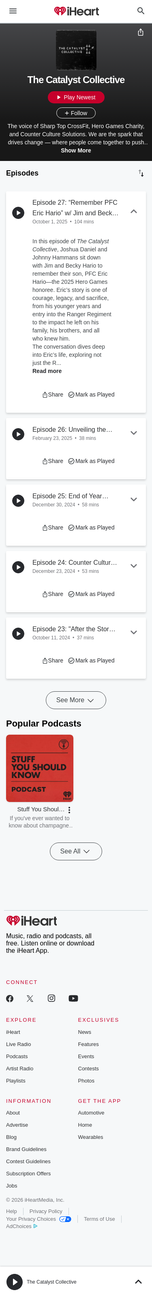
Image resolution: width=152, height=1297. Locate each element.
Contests (88, 1068)
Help (11, 1211)
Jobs (11, 1186)
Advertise (17, 1125)
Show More (76, 150)
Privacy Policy (46, 1211)
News (85, 1032)
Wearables (90, 1137)
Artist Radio (19, 1068)
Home (85, 1125)
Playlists (16, 1081)
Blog (11, 1137)
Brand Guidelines (26, 1149)
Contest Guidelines (28, 1161)
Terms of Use (99, 1219)
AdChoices (21, 1226)
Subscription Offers (28, 1174)
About (13, 1113)
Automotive (91, 1113)
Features (88, 1044)
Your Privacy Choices (38, 1219)
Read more (47, 371)
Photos (86, 1081)
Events (86, 1056)
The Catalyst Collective (52, 1282)
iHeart (13, 1032)
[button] (52, 394)
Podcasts (17, 1056)
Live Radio (18, 1044)
